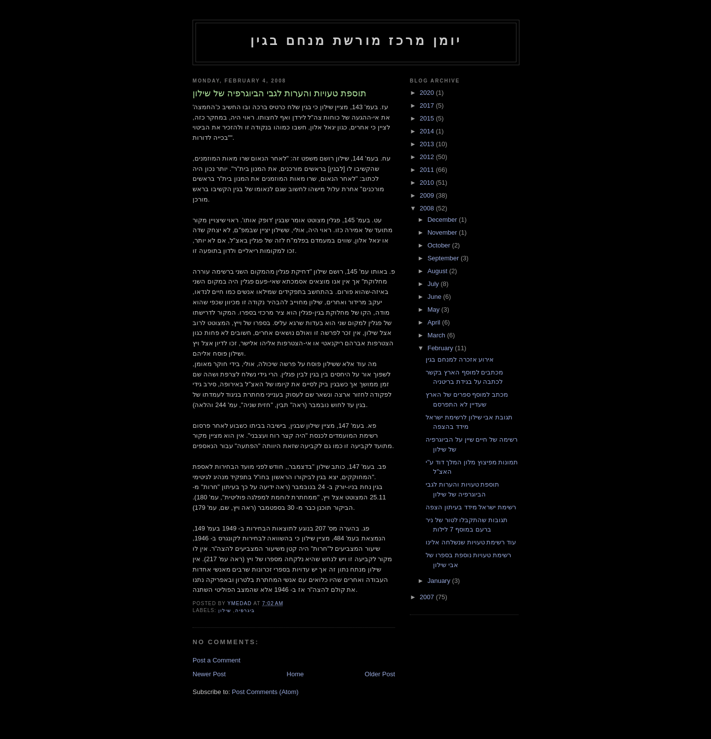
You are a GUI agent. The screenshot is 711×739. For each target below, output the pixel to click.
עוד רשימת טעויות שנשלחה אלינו (470, 542)
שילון (224, 610)
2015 (428, 118)
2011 (428, 169)
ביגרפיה (245, 610)
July (434, 283)
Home (295, 674)
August (438, 271)
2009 (428, 195)
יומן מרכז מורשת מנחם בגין (356, 40)
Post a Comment (216, 660)
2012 (428, 157)
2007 (428, 597)
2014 (428, 131)
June (435, 296)
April (435, 322)
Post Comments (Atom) (265, 692)
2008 (428, 208)
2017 (428, 105)
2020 (428, 92)
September (444, 258)
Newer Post (209, 674)
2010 (428, 182)
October (440, 245)
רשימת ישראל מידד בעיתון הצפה (470, 507)
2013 (428, 144)
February (441, 348)
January (440, 580)
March (437, 335)
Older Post (380, 674)
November (443, 232)
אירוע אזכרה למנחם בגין (460, 359)
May (434, 309)
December (443, 219)
